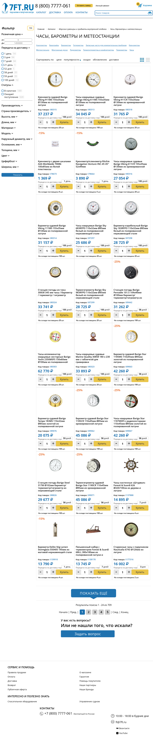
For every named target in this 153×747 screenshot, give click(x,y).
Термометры (121, 50)
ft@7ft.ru (121, 722)
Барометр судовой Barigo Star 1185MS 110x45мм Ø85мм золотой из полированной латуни (130, 358)
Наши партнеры (87, 685)
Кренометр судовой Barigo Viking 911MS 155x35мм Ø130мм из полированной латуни (53, 101)
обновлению (100, 59)
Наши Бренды (86, 689)
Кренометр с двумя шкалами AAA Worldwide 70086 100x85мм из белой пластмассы (54, 165)
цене (58, 59)
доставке (114, 59)
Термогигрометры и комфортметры (98, 50)
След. (116, 612)
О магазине (85, 672)
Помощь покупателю (90, 681)
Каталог (41, 12)
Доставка (55, 12)
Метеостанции (42, 50)
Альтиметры (41, 45)
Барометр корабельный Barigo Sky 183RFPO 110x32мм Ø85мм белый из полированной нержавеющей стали (131, 229)
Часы (131, 50)
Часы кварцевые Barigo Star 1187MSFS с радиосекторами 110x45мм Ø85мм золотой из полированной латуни (130, 422)
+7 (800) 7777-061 (58, 713)
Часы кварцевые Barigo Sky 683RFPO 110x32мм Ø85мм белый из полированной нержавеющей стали (91, 229)
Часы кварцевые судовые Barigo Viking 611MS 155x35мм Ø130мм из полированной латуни (92, 101)
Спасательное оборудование (22, 701)
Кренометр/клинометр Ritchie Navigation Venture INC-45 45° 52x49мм (93, 164)
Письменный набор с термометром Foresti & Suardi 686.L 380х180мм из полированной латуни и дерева (92, 551)
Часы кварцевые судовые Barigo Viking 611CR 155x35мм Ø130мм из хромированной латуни (130, 165)
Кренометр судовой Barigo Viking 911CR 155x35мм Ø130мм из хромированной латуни (129, 101)
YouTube (123, 733)
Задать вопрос (88, 633)
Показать (17, 174)
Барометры (66, 45)
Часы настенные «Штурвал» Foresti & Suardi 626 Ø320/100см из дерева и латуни (129, 486)
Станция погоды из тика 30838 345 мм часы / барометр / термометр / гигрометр (55, 292)
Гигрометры (78, 45)
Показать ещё (93, 593)
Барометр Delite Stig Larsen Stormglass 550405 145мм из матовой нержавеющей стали (55, 550)
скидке (86, 59)
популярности (71, 59)
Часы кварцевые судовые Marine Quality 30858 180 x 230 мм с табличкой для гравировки (93, 358)
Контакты (82, 12)
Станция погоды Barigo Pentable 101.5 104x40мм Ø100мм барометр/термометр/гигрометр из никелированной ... (128, 293)
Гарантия (84, 676)
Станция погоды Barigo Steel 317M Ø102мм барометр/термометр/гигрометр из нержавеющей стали (54, 486)
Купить (64, 122)
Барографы (54, 45)
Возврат (12, 685)
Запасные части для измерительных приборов (106, 45)
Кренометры (134, 45)
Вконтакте (124, 728)
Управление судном (89, 701)
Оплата (68, 12)
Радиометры (75, 50)
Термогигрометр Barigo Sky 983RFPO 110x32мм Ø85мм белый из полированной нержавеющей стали (91, 293)
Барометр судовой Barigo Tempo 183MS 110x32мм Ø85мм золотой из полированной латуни (52, 422)
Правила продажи (17, 672)
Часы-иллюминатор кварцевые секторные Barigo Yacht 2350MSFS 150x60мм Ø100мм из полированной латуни (54, 358)
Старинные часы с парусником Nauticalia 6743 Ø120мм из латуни (131, 550)
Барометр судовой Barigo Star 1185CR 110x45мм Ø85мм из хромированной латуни (92, 421)
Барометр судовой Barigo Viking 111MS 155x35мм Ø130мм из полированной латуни (53, 229)
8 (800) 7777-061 (53, 5)
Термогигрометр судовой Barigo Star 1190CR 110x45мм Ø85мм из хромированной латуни (92, 486)
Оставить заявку (84, 5)
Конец (124, 612)
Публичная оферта (17, 689)
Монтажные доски (60, 50)
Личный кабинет (102, 6)
